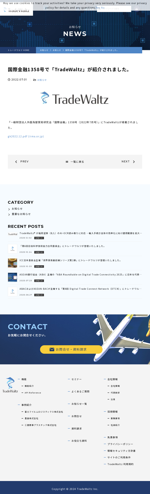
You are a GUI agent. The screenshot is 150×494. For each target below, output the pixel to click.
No (103, 7)
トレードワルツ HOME (18, 50)
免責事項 (112, 437)
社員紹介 (115, 425)
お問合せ (76, 416)
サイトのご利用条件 (119, 457)
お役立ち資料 (79, 440)
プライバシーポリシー (120, 444)
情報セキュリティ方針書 (121, 450)
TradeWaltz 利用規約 (120, 464)
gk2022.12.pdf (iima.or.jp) (26, 136)
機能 (24, 379)
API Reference (33, 392)
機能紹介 (29, 385)
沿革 (113, 399)
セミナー (76, 379)
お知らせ (44, 50)
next (126, 161)
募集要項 (115, 418)
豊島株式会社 (31, 418)
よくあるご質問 (80, 391)
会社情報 (112, 379)
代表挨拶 (115, 392)
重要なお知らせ (21, 214)
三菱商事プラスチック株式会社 (40, 425)
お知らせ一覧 (79, 403)
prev (24, 161)
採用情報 (112, 411)
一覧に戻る (75, 161)
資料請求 (76, 428)
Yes (98, 7)
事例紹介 (26, 404)
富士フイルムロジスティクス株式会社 (44, 411)
